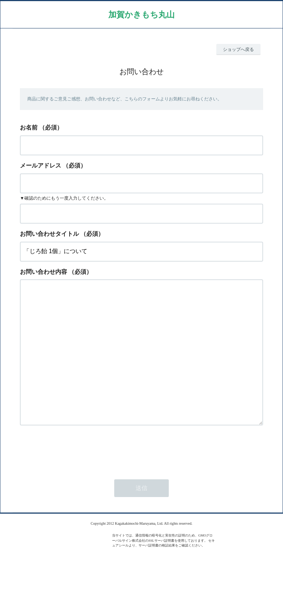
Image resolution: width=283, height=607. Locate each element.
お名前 (29, 127)
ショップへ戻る (238, 49)
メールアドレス (40, 165)
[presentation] (76, 479)
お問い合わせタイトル (49, 234)
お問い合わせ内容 (43, 272)
